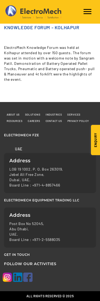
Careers (34, 120)
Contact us (54, 120)
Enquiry (95, 140)
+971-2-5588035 (46, 239)
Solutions (32, 114)
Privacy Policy (78, 120)
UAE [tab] (18, 149)
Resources (14, 120)
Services (74, 114)
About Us (13, 114)
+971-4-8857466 (46, 185)
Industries (54, 114)
